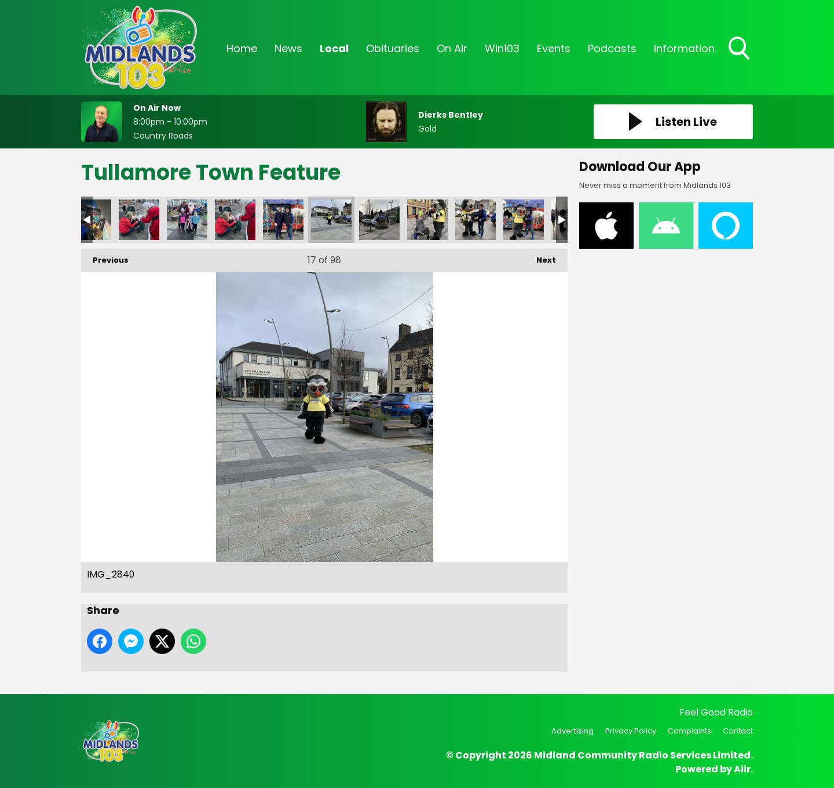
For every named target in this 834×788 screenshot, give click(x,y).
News (288, 48)
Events (553, 48)
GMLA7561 (187, 219)
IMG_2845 (475, 219)
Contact (738, 730)
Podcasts (612, 48)
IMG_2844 (427, 219)
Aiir (742, 769)
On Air (452, 48)
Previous (105, 257)
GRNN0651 (235, 219)
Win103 (502, 48)
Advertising (572, 730)
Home (241, 48)
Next (540, 257)
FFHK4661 (139, 219)
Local (334, 48)
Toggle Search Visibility (740, 49)
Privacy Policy (630, 730)
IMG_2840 (331, 219)
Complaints (689, 730)
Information (684, 48)
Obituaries (392, 48)
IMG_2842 (379, 219)
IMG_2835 (283, 219)
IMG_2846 (523, 219)
